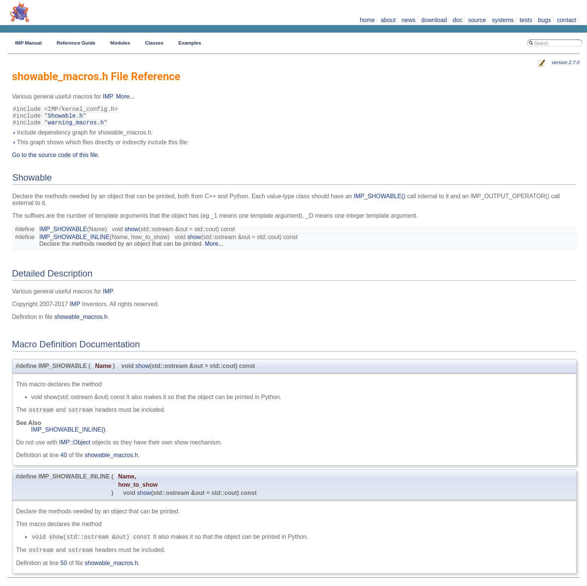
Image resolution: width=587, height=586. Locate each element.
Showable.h (65, 118)
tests (526, 20)
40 (63, 460)
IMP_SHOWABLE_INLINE (74, 241)
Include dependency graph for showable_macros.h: (82, 137)
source (477, 20)
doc (457, 20)
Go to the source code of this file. (56, 159)
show (132, 233)
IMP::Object (75, 448)
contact (566, 20)
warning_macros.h (76, 127)
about (388, 20)
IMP (107, 96)
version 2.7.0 (566, 62)
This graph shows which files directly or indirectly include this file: (100, 147)
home (367, 20)
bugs (544, 20)
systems (503, 20)
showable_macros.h (80, 321)
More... (125, 96)
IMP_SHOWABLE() (379, 200)
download (434, 20)
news (408, 20)
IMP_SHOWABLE (63, 233)
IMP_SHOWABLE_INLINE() (68, 435)
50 (63, 571)
